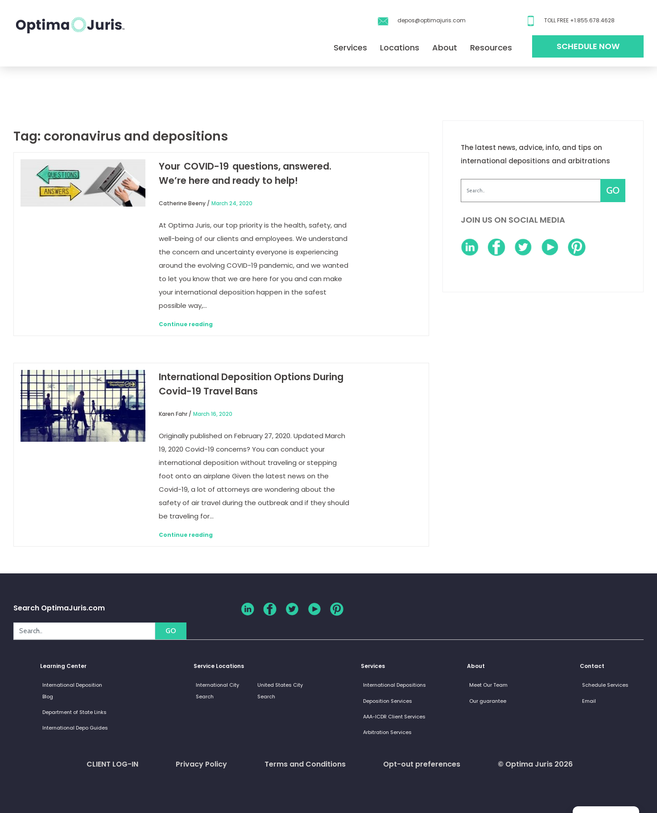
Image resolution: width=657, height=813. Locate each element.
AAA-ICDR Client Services (394, 716)
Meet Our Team (488, 685)
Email (589, 701)
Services (350, 47)
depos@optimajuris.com (431, 20)
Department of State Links (74, 712)
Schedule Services (605, 685)
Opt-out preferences (421, 764)
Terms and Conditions (305, 764)
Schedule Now (588, 46)
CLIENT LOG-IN (112, 764)
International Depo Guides (75, 727)
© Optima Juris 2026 (535, 764)
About (444, 47)
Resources (491, 47)
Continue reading (186, 324)
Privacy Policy (201, 764)
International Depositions (394, 685)
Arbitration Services (387, 732)
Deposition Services (387, 701)
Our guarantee (487, 701)
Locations (399, 47)
